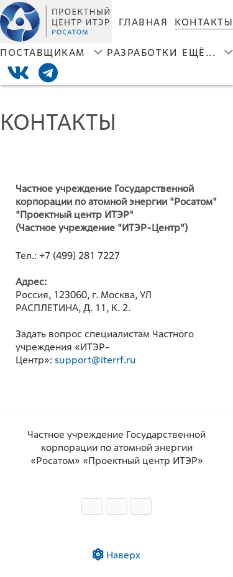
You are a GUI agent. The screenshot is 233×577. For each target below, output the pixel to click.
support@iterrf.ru (95, 359)
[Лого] (56, 21)
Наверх (116, 554)
